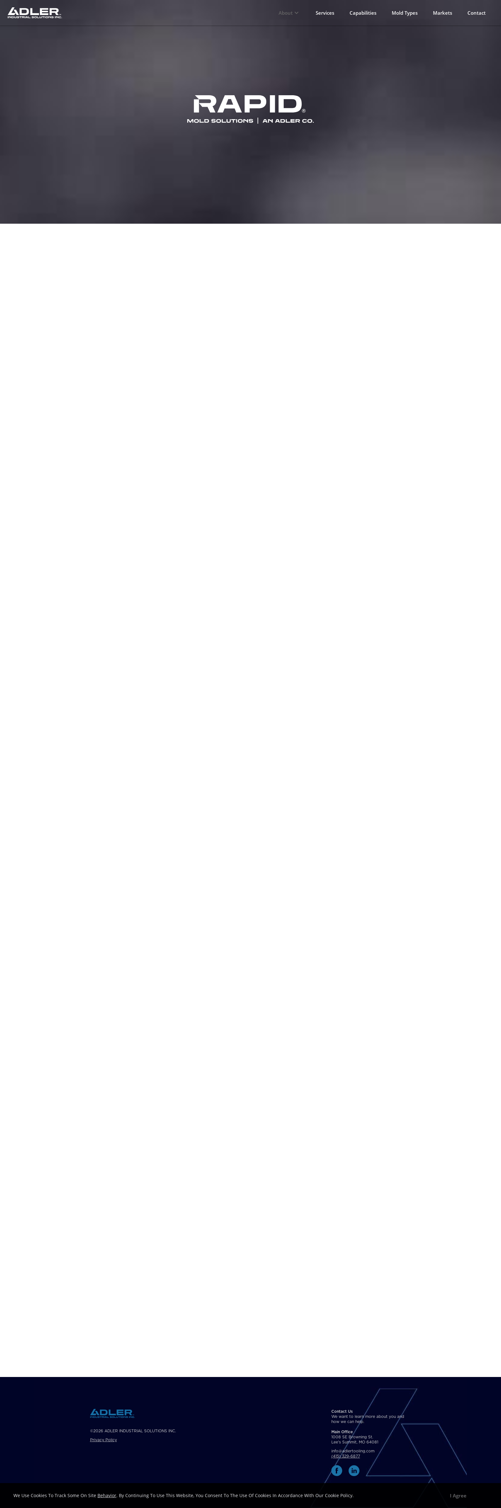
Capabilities (363, 13)
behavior (106, 1495)
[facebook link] (336, 1470)
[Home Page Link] (35, 12)
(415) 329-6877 (345, 1456)
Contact (476, 13)
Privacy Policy (103, 1440)
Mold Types (405, 13)
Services (325, 13)
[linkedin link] (354, 1470)
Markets (442, 13)
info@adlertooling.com (352, 1451)
